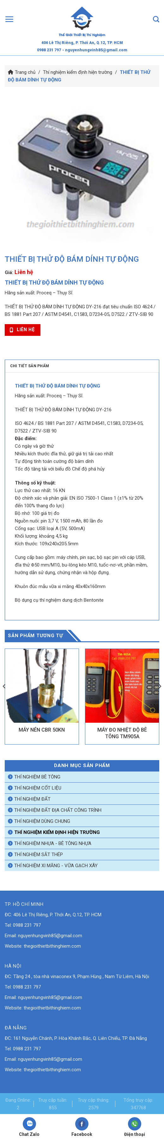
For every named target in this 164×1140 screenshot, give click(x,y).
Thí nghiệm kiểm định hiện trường (77, 72)
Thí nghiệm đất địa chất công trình (57, 810)
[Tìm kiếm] (156, 19)
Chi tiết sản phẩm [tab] (29, 366)
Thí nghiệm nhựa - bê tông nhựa (52, 843)
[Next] (159, 699)
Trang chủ (25, 72)
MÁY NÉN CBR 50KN (42, 730)
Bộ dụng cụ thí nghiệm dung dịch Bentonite (59, 600)
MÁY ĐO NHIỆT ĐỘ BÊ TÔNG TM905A (122, 733)
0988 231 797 (49, 50)
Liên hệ (24, 272)
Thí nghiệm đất (32, 799)
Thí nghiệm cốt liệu (37, 788)
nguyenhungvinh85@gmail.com (50, 935)
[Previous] (4, 699)
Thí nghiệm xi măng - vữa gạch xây (56, 865)
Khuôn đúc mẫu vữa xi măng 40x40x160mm (60, 586)
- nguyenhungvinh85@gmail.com (94, 50)
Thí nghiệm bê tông (37, 777)
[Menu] (9, 19)
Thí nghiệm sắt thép (38, 854)
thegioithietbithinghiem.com (52, 946)
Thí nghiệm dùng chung (42, 821)
